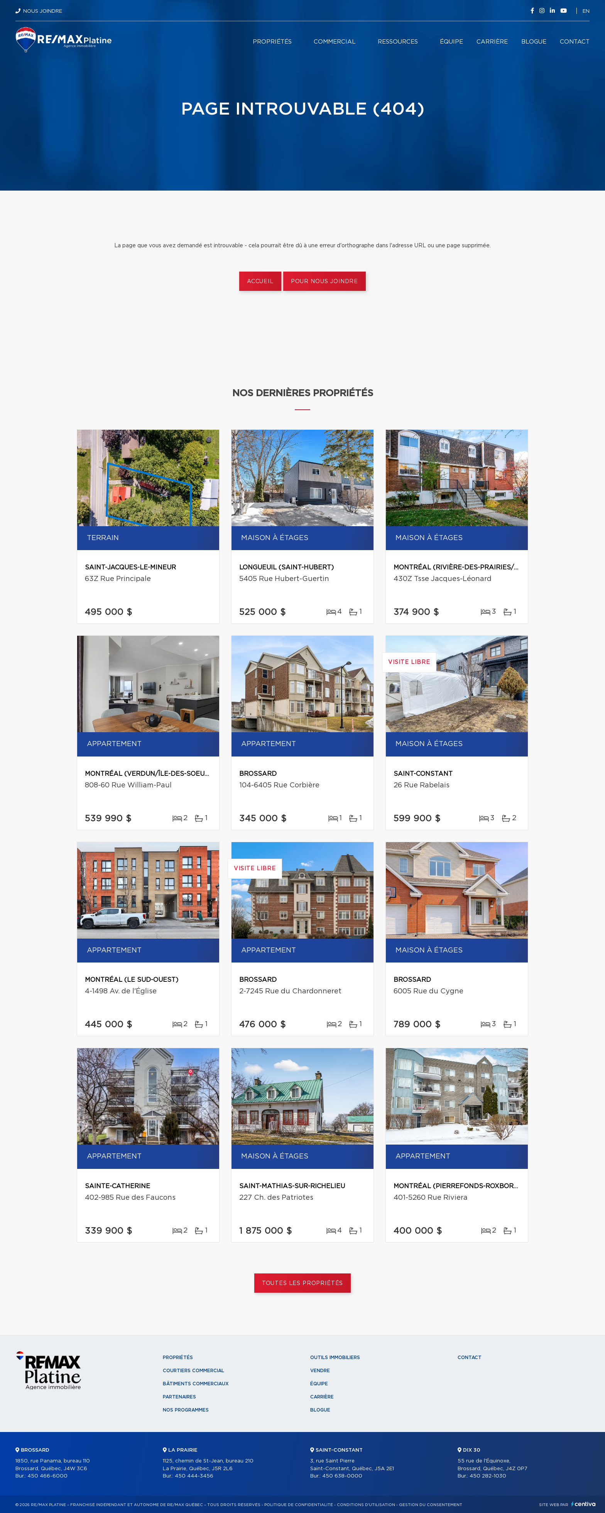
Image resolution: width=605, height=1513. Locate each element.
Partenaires (179, 1397)
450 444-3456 (194, 1476)
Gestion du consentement (430, 1505)
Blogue (533, 42)
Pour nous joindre (324, 281)
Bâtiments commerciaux (196, 1383)
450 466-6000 (47, 1476)
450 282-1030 (488, 1476)
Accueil (260, 281)
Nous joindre (42, 11)
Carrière (492, 42)
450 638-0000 (342, 1476)
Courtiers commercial (193, 1370)
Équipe (451, 42)
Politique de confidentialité (298, 1505)
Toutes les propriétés (302, 1283)
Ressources (398, 42)
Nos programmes (186, 1410)
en (586, 11)
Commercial (335, 42)
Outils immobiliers (335, 1357)
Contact (575, 42)
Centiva (583, 1503)
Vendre (320, 1370)
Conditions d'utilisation (366, 1505)
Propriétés (272, 42)
